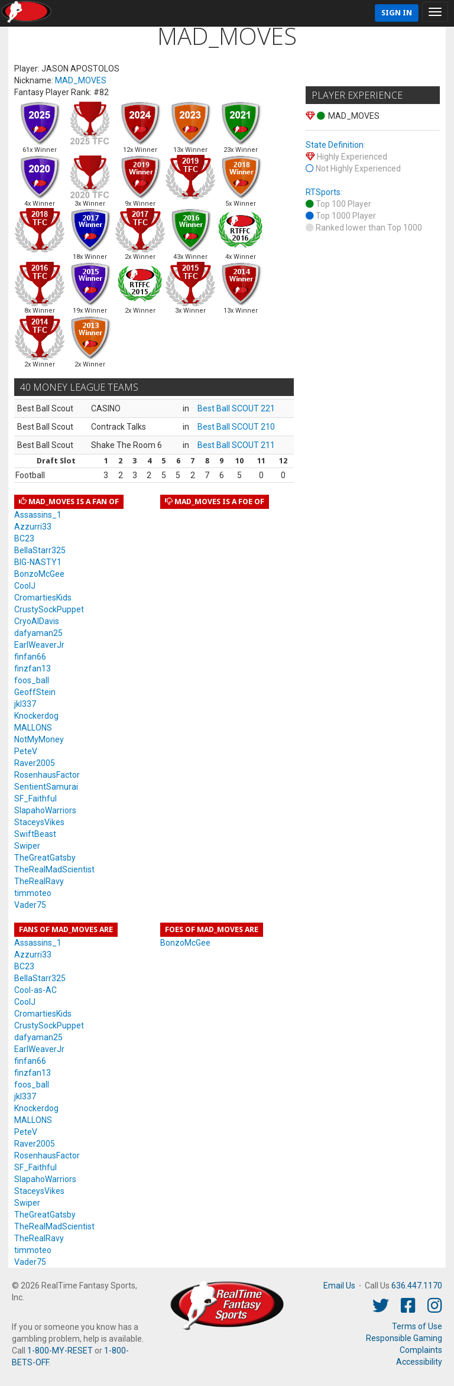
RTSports (323, 192)
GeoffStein (35, 692)
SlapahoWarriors (45, 810)
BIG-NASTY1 (37, 562)
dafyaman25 (38, 633)
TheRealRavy (39, 881)
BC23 (24, 538)
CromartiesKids (43, 597)
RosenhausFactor (47, 775)
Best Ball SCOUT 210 (236, 426)
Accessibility (419, 1361)
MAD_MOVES (80, 80)
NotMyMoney (39, 739)
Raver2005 (34, 763)
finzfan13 (32, 668)
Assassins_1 (37, 515)
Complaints (421, 1350)
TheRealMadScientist (54, 869)
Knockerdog (36, 715)
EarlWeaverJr (39, 645)
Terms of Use (417, 1326)
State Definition (335, 145)
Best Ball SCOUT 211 (236, 445)
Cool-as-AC (35, 990)
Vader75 (30, 905)
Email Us (339, 1285)
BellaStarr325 (40, 550)
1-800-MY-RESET (60, 1350)
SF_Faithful (35, 798)
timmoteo (32, 893)
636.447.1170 (416, 1285)
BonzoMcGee (39, 574)
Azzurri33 (32, 526)
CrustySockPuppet (49, 609)
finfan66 (30, 656)
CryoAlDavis (36, 621)
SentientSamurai (46, 786)
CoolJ (24, 585)
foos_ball (31, 680)
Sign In (396, 12)
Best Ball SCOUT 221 (236, 408)
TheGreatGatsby (45, 857)
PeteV (25, 751)
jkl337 (25, 704)
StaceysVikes (39, 822)
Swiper (27, 846)
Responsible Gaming (404, 1338)
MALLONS (33, 727)
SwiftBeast (35, 834)
